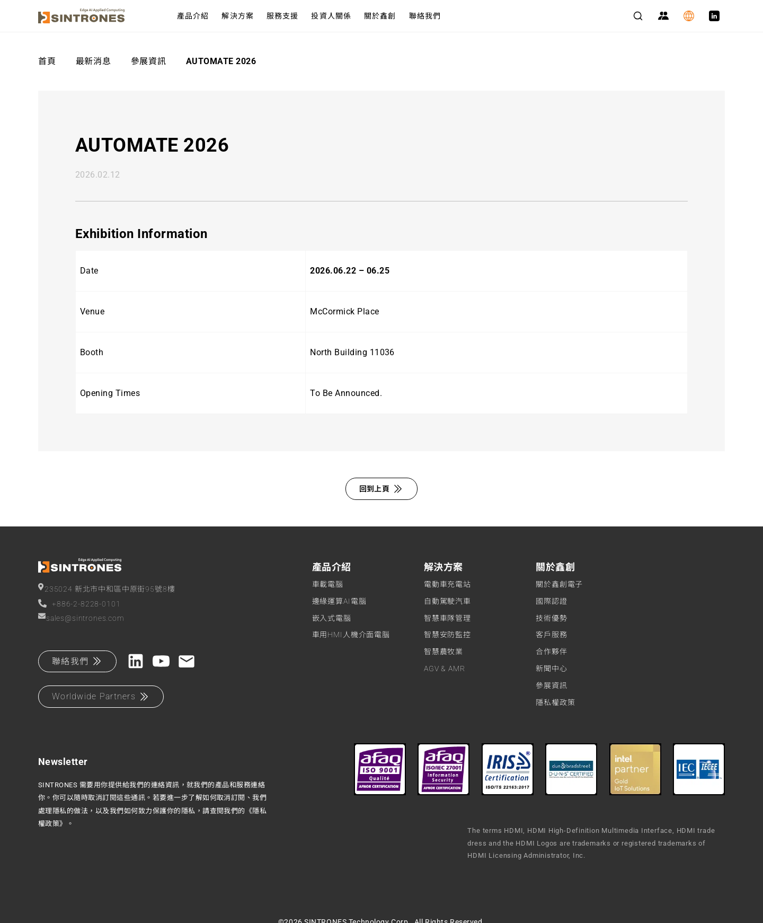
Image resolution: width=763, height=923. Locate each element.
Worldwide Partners (101, 696)
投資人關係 (331, 16)
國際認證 (551, 601)
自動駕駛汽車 (447, 601)
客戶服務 (551, 634)
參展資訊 (148, 61)
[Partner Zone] (663, 16)
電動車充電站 (447, 584)
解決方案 (237, 16)
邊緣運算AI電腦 (339, 601)
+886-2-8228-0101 (79, 603)
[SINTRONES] (99, 15)
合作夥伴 (551, 651)
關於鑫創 (380, 16)
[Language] (688, 16)
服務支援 (282, 16)
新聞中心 (551, 668)
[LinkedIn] (714, 16)
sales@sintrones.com (81, 617)
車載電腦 (327, 584)
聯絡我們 (425, 16)
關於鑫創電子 (559, 584)
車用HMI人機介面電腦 (351, 634)
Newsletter (63, 761)
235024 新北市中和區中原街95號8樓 (106, 588)
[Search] (638, 16)
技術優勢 (551, 618)
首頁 (47, 61)
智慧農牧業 (443, 651)
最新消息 (93, 61)
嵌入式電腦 (331, 618)
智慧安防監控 (447, 634)
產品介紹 (193, 16)
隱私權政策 (555, 702)
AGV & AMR (444, 668)
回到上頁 (381, 489)
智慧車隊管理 (447, 618)
